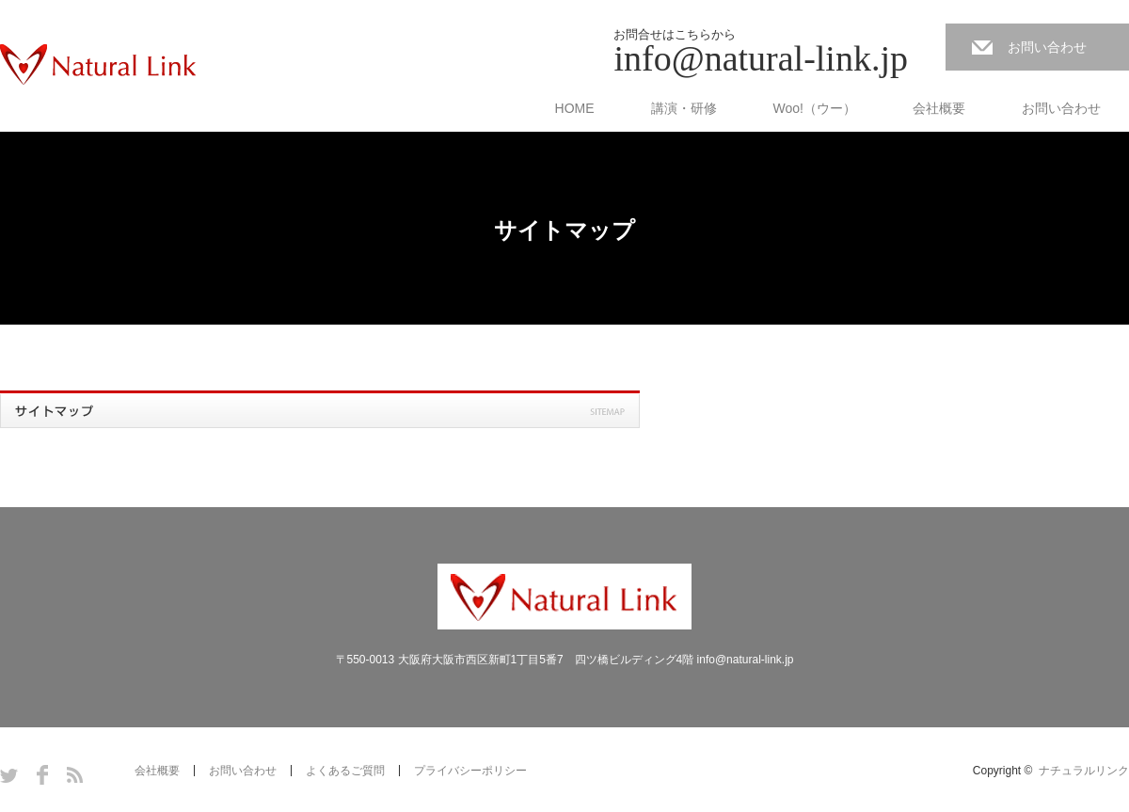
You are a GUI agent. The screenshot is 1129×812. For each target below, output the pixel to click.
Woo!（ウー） (814, 108)
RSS (75, 775)
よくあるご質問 (345, 770)
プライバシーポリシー (470, 770)
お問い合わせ (1047, 47)
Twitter (9, 775)
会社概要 (939, 108)
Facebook (42, 775)
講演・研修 (684, 108)
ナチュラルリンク (1084, 770)
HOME (575, 108)
